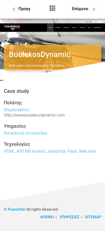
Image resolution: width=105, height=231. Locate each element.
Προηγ (24, 8)
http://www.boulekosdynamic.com (34, 115)
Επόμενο (80, 8)
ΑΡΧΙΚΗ (47, 217)
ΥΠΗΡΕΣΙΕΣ (69, 217)
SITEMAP (93, 217)
